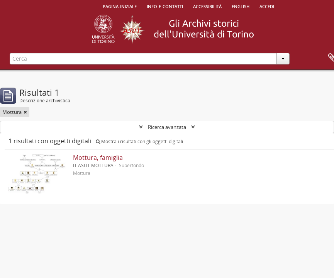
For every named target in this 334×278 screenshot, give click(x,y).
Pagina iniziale (120, 6)
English (240, 6)
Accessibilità (207, 6)
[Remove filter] (25, 112)
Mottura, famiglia (98, 157)
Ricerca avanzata (167, 127)
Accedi (266, 6)
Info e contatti (165, 6)
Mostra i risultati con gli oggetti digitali (139, 141)
